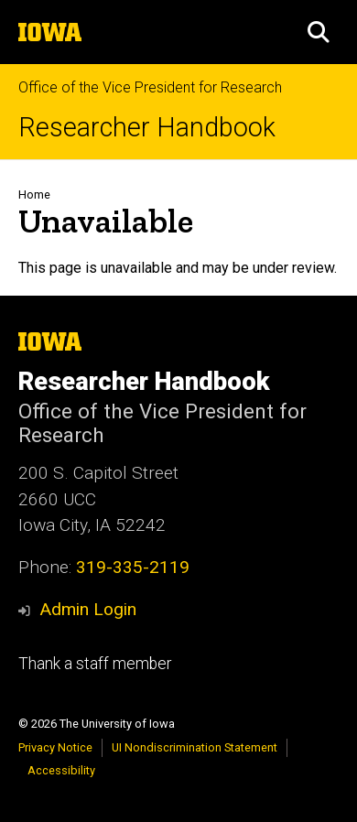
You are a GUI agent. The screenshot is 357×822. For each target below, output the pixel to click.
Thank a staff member (94, 663)
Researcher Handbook (147, 127)
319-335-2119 (132, 567)
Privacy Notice (55, 747)
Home (34, 194)
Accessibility (61, 770)
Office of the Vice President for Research (150, 87)
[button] (318, 32)
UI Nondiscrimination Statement (194, 747)
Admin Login (87, 609)
